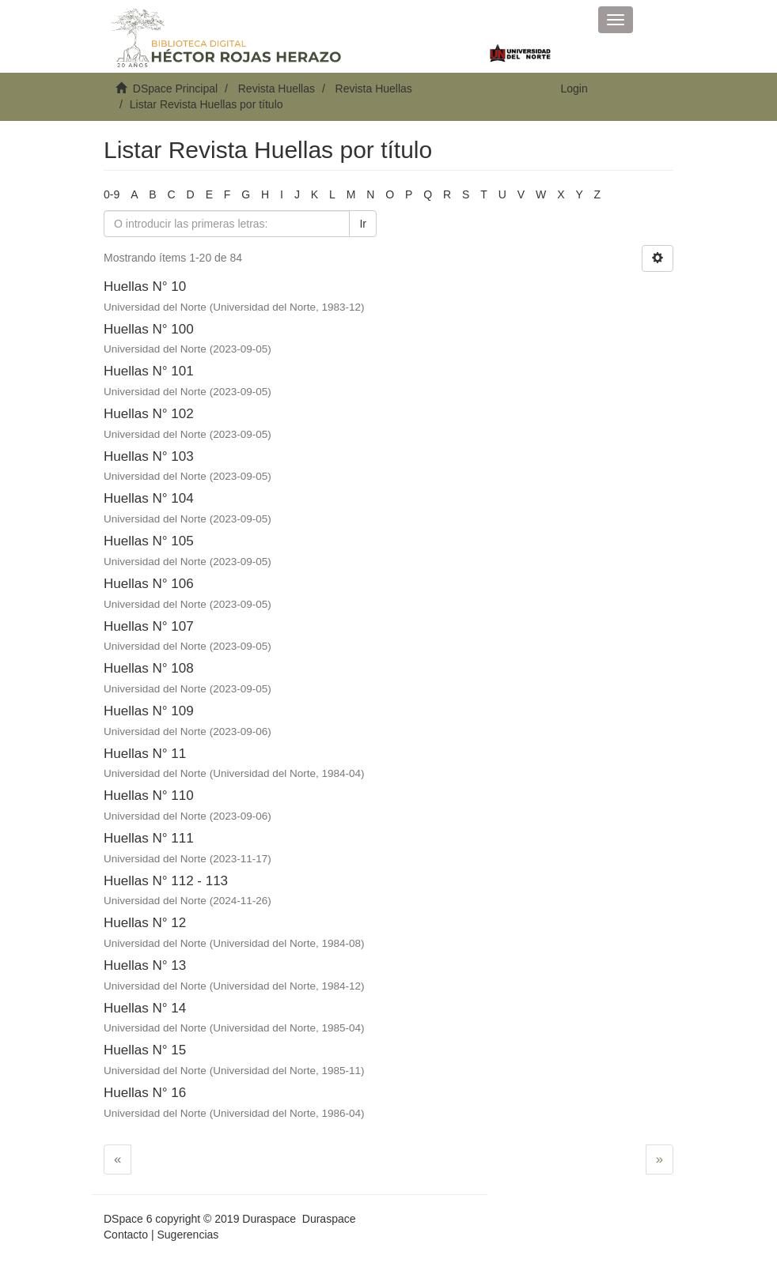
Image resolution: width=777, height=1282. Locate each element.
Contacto (126, 1234)
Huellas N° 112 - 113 (166, 880)
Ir (362, 223)
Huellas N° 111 (149, 838)
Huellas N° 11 (145, 753)
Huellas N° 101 (149, 371)
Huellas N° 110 (149, 795)
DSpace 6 (128, 1218)
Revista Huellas (276, 88)
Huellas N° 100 (149, 329)
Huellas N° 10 (145, 286)
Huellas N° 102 (149, 413)
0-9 (111, 194)
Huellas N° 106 (149, 583)
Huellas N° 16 (145, 1092)
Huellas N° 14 (145, 1008)
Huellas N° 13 (145, 965)
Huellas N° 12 (145, 922)
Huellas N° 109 (149, 710)
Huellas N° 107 (149, 626)
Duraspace (329, 1218)
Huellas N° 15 (145, 1050)
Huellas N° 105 (149, 541)
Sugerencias (187, 1234)
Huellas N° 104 (149, 498)
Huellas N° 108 (149, 668)
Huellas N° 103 (149, 456)
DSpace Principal (175, 88)
